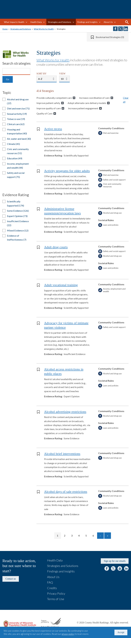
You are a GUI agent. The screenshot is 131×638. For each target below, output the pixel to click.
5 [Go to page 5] (87, 535)
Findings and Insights (87, 22)
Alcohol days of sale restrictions (65, 491)
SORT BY (41, 73)
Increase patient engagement (83, 108)
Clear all (126, 99)
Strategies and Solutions (59, 22)
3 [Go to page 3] (73, 535)
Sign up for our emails (115, 561)
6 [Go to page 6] (95, 535)
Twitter (113, 568)
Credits (52, 588)
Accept (120, 632)
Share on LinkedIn (125, 28)
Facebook (106, 568)
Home (5, 29)
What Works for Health (44, 29)
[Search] (16, 71)
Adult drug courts (56, 247)
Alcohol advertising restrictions (65, 412)
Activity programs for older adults (67, 171)
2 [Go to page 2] (66, 535)
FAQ (50, 582)
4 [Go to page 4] (80, 535)
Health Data (36, 22)
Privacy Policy (56, 593)
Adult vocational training (61, 285)
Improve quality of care (48, 108)
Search (127, 22)
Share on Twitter (120, 28)
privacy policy (68, 634)
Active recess (53, 129)
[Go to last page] (107, 535)
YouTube (119, 568)
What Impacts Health (14, 22)
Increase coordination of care (94, 97)
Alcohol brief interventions (62, 454)
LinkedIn (126, 568)
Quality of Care (44, 113)
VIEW (62, 73)
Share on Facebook (115, 28)
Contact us (10, 578)
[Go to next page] (100, 535)
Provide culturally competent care (54, 97)
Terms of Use (55, 599)
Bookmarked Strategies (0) (110, 37)
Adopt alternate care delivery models (87, 102)
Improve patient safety (48, 102)
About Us (108, 22)
